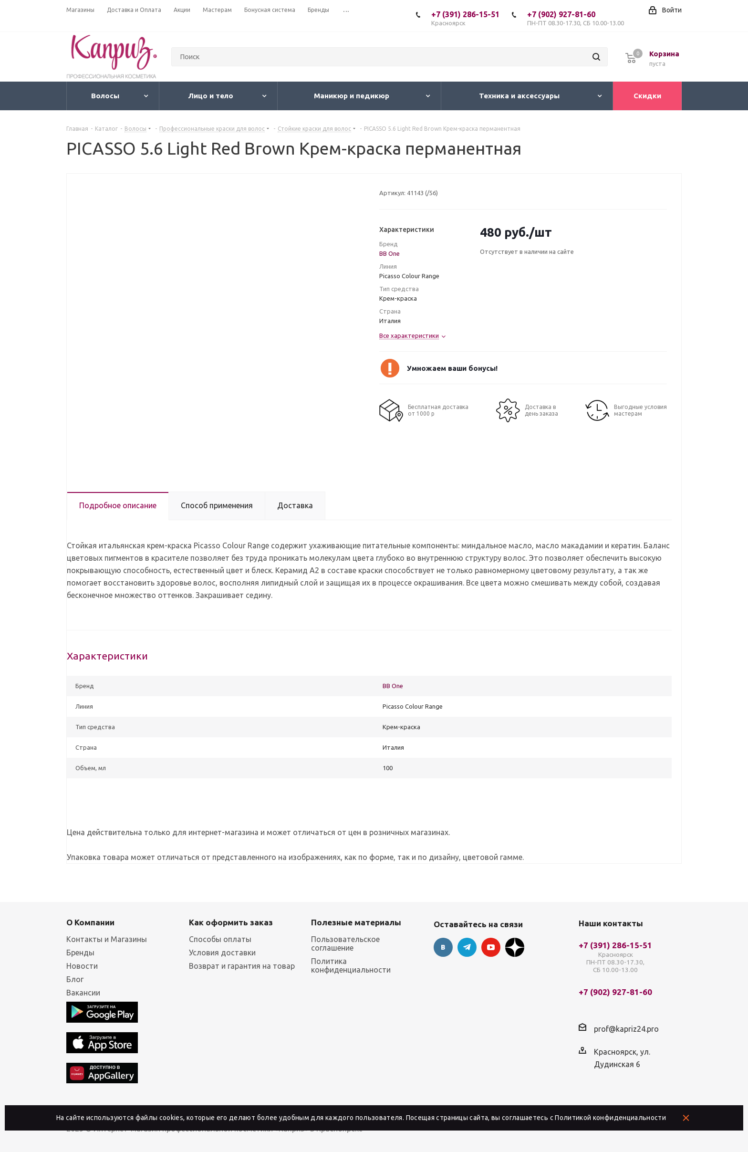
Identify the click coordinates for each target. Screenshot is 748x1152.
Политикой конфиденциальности (610, 1117)
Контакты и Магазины (106, 939)
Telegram (467, 947)
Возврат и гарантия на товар (242, 966)
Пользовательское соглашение (345, 943)
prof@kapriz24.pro (626, 1029)
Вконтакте (443, 947)
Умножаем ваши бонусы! (452, 368)
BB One (389, 253)
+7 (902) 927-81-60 (575, 18)
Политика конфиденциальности (351, 965)
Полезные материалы (356, 922)
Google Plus (514, 947)
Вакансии (83, 992)
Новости (82, 966)
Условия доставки (222, 952)
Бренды (80, 952)
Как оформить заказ (231, 922)
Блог (74, 979)
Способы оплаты (220, 939)
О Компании (90, 922)
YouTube (490, 947)
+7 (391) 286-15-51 (465, 18)
